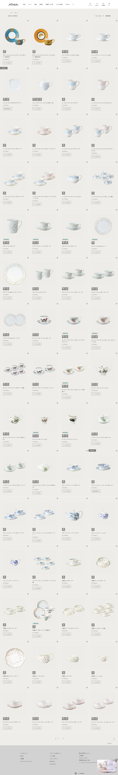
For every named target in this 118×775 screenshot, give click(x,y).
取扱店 (41, 4)
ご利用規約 (81, 755)
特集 (35, 4)
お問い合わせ (52, 761)
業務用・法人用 (49, 4)
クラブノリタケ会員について (55, 753)
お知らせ (22, 756)
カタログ (67, 4)
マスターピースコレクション (26, 761)
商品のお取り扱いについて (84, 753)
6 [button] (63, 738)
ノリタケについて (23, 753)
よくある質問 (59, 4)
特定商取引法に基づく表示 (84, 760)
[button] (113, 738)
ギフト (29, 4)
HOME (11, 12)
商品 (24, 4)
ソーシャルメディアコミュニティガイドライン (88, 762)
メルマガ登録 (52, 756)
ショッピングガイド (54, 758)
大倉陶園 (22, 758)
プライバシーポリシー (83, 757)
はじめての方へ (53, 764)
